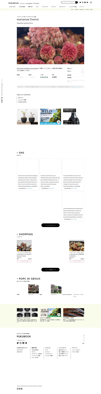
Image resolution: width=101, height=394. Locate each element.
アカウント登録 (75, 352)
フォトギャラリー (62, 6)
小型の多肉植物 (35, 350)
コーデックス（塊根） (36, 355)
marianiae (87, 9)
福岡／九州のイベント (63, 355)
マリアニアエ (30, 294)
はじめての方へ (12, 6)
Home (72, 9)
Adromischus (82, 9)
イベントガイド (45, 6)
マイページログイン (76, 350)
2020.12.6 (73, 188)
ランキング (53, 6)
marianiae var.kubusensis (67, 294)
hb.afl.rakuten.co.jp (21, 63)
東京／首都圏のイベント (64, 352)
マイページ (82, 6)
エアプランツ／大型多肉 (37, 353)
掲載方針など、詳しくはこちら (76, 86)
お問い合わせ (19, 352)
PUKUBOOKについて (22, 348)
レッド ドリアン (54, 294)
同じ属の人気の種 (22, 102)
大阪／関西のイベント (63, 353)
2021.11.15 (28, 188)
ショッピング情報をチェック (50, 269)
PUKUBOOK (15, 3)
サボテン (33, 352)
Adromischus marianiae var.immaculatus (27, 68)
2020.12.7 (73, 219)
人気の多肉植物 (22, 6)
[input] (68, 2)
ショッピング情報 (72, 6)
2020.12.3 (50, 188)
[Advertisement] (50, 138)
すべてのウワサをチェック (51, 225)
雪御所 (40, 294)
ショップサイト (23, 261)
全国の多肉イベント (63, 350)
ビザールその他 (35, 357)
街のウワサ (20, 97)
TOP (83, 340)
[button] (76, 2)
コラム (37, 6)
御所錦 (18, 294)
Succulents (76, 9)
